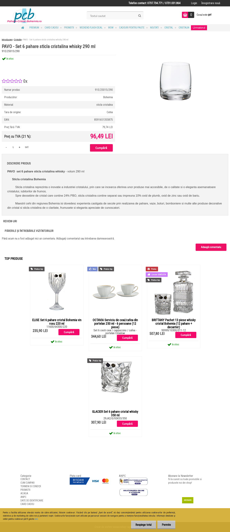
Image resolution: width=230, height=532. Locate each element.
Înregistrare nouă (210, 3)
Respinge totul (143, 524)
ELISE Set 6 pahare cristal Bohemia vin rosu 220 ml (56, 321)
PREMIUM (34, 27)
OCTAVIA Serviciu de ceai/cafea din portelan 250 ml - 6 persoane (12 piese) (115, 323)
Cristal (168, 27)
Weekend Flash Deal (91, 27)
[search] (139, 15)
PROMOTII (69, 27)
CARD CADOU (51, 27)
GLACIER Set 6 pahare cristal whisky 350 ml (115, 413)
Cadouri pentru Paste (131, 27)
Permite (166, 524)
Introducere (7, 39)
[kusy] (13, 147)
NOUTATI (154, 27)
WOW (110, 27)
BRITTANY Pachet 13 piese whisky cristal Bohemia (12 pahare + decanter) (174, 323)
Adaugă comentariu (211, 247)
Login (194, 3)
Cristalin (184, 27)
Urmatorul (199, 27)
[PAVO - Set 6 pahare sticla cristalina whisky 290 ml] (176, 55)
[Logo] (24, 15)
